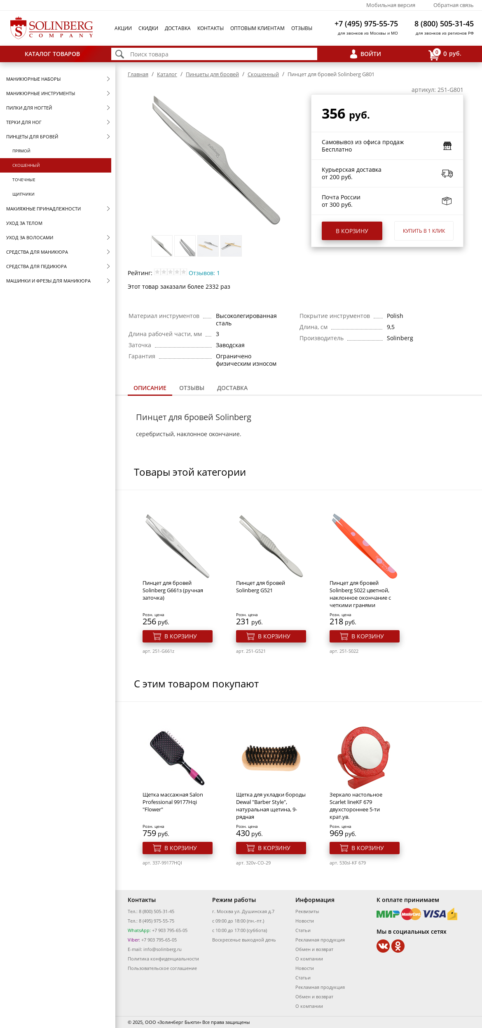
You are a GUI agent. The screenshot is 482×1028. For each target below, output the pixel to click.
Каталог (167, 74)
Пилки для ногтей (29, 108)
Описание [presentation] (149, 388)
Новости (304, 921)
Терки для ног (24, 122)
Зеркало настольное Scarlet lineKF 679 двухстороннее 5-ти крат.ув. (356, 805)
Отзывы (301, 28)
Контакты (210, 28)
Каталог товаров (52, 54)
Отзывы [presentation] (191, 388)
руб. (444, 54)
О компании (309, 959)
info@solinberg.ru (162, 949)
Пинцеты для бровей (32, 136)
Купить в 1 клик (424, 230)
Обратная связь (453, 5)
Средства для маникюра (37, 252)
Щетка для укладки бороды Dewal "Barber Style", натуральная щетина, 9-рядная (271, 805)
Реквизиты (307, 911)
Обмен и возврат (314, 949)
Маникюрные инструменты (40, 93)
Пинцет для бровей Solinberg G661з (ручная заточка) (173, 590)
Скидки (148, 28)
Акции (123, 28)
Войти (370, 54)
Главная (138, 74)
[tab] (150, 388)
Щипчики (23, 194)
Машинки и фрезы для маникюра (48, 281)
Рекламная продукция (320, 940)
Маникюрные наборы (33, 79)
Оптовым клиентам (257, 28)
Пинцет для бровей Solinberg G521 (260, 586)
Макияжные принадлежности (43, 209)
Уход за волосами (29, 237)
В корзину (352, 231)
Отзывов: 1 (204, 273)
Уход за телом (24, 223)
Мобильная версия (390, 5)
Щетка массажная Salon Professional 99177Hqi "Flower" (173, 802)
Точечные (23, 179)
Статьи (303, 930)
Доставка (178, 28)
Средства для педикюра (36, 266)
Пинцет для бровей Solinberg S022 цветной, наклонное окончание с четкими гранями (360, 594)
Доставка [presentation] (232, 388)
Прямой (21, 151)
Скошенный (26, 165)
